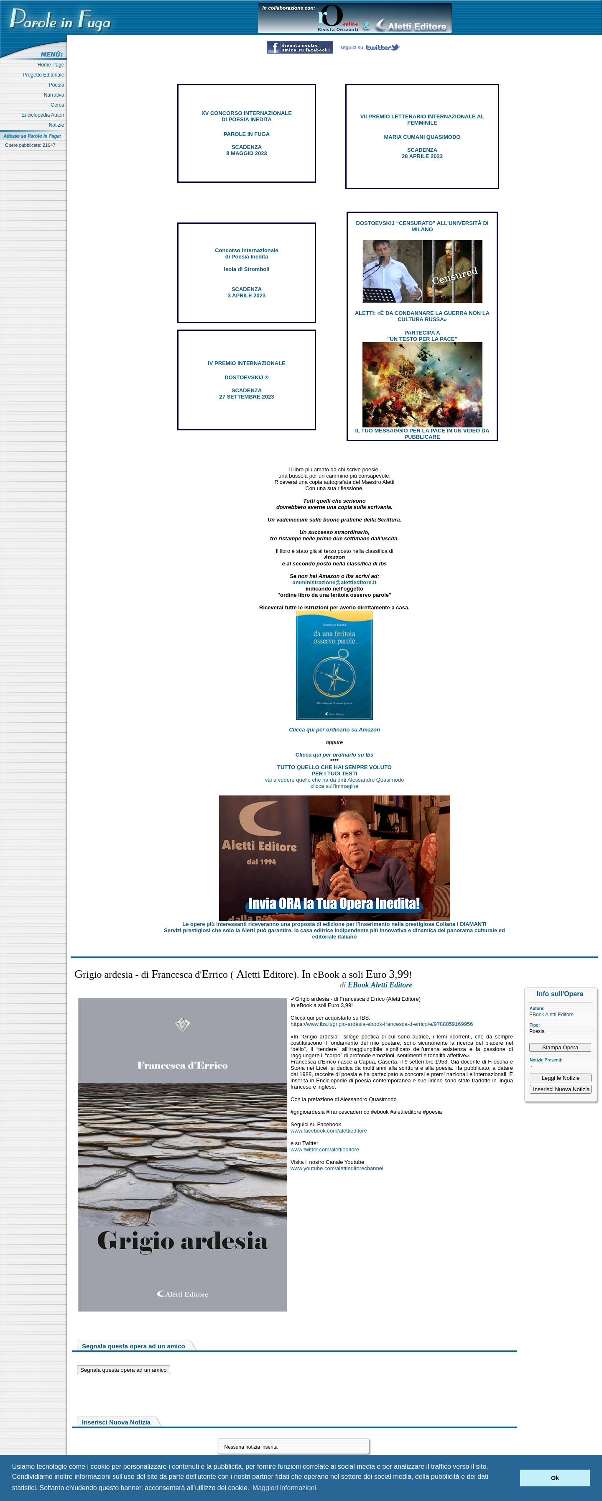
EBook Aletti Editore (551, 1015)
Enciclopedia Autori (44, 115)
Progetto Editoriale (45, 75)
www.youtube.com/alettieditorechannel (337, 1168)
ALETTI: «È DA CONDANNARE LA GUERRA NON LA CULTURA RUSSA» (422, 316)
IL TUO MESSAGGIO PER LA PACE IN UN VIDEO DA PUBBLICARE (422, 433)
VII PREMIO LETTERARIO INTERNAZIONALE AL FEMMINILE (422, 119)
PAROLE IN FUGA (247, 134)
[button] (511, 1478)
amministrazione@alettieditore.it (335, 582)
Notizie (58, 125)
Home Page (52, 65)
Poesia (58, 85)
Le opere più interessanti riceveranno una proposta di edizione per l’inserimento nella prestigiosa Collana (334, 924)
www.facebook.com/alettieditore (329, 1131)
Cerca (59, 105)
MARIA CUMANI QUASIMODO (422, 137)
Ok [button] (555, 1478)
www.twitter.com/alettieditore (325, 1149)
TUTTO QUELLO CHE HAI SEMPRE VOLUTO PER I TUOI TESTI (334, 770)
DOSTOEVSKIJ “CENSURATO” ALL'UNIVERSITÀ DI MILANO (422, 226)
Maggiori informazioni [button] (284, 1487)
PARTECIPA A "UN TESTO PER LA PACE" (422, 336)
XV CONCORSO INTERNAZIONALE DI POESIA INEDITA (247, 116)
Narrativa (55, 95)
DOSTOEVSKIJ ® (246, 377)
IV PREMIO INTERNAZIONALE (247, 363)
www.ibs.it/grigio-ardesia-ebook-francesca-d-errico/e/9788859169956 (390, 1024)
